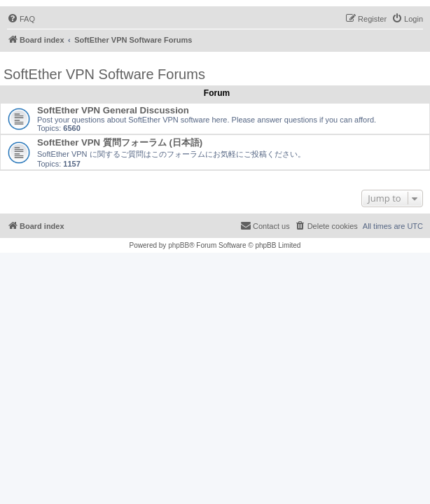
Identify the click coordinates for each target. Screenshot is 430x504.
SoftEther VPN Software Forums (104, 74)
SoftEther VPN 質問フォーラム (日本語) (119, 142)
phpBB (178, 245)
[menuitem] (21, 18)
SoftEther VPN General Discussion (113, 110)
